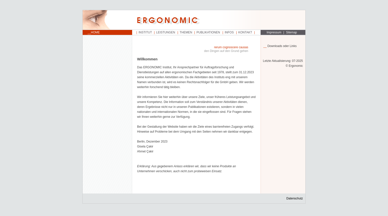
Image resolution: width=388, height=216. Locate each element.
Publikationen (208, 32)
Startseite (107, 20)
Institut (145, 32)
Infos (229, 32)
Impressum (274, 32)
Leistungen (165, 32)
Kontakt (245, 32)
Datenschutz (294, 198)
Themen (186, 32)
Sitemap (291, 32)
